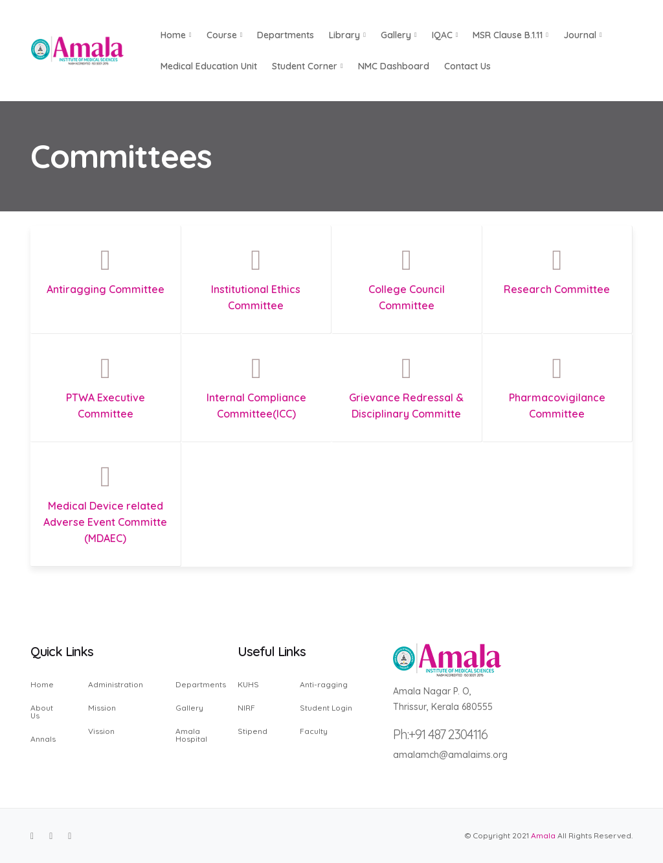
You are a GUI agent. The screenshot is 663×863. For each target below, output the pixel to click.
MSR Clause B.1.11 (510, 35)
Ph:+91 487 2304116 (440, 734)
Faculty (314, 730)
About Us (41, 711)
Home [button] (176, 35)
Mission (102, 708)
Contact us (467, 66)
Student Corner (307, 66)
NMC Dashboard (393, 66)
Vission (101, 730)
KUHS (248, 685)
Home (42, 685)
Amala (543, 835)
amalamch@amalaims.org (450, 755)
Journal (582, 35)
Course (225, 35)
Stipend (252, 730)
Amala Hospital (191, 734)
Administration (115, 685)
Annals (43, 738)
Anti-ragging (324, 685)
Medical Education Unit (209, 66)
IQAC (445, 35)
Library (347, 35)
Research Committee (557, 289)
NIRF (246, 708)
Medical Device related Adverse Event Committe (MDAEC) (105, 522)
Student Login (326, 708)
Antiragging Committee (105, 289)
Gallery (399, 35)
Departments (285, 35)
